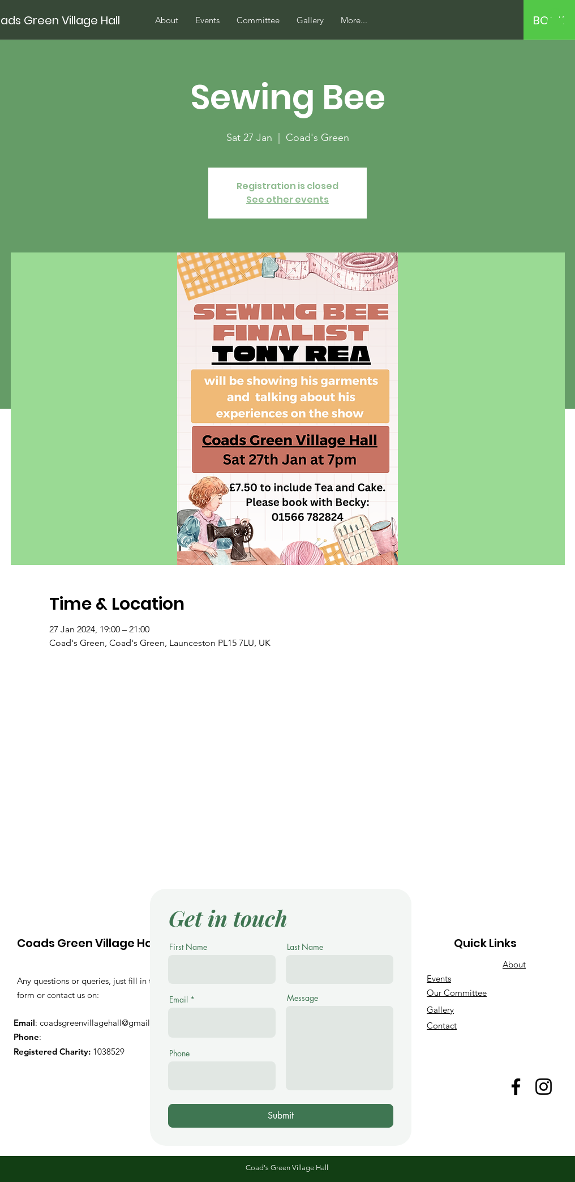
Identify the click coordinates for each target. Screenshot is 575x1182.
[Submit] (280, 1116)
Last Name (305, 947)
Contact (442, 1025)
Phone (179, 1053)
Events (439, 978)
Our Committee (457, 992)
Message (302, 998)
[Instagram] (544, 1087)
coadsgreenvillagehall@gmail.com (104, 1022)
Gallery (440, 1009)
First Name (188, 947)
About (514, 964)
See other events (287, 199)
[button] (555, 19)
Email (178, 1000)
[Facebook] (516, 1087)
